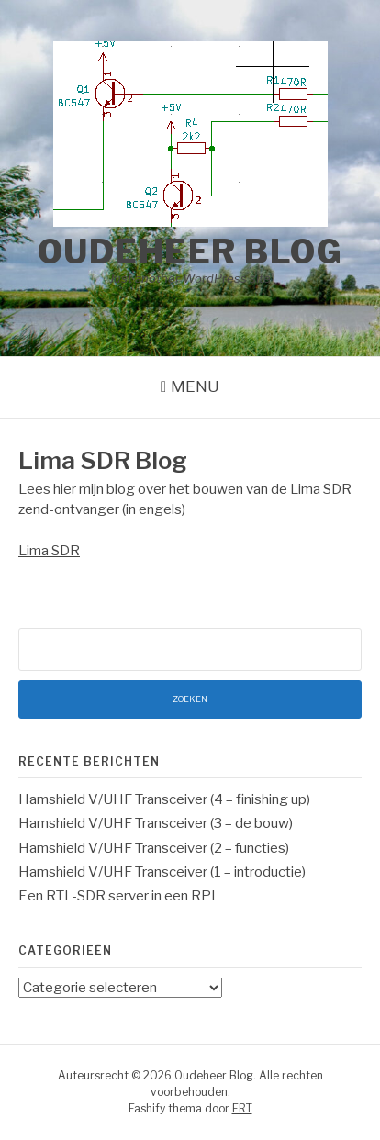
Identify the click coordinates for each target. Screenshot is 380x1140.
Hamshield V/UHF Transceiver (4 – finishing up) (164, 799)
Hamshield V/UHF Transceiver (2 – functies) (153, 848)
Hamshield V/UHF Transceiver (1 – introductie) (162, 872)
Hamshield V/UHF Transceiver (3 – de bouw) (155, 823)
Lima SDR (49, 550)
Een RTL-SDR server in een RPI (117, 896)
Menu (195, 386)
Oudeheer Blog (190, 251)
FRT (242, 1108)
